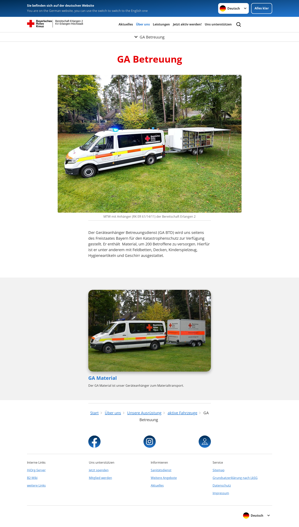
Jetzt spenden (99, 470)
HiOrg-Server (36, 470)
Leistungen (161, 24)
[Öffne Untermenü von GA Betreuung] (149, 37)
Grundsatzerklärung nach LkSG (235, 478)
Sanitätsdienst (161, 470)
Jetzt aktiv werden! (187, 24)
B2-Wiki (32, 478)
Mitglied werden (100, 478)
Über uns (143, 24)
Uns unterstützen (218, 24)
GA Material (102, 378)
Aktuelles (126, 24)
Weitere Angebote (164, 478)
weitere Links (36, 485)
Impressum (221, 493)
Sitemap (218, 470)
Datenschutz (222, 485)
